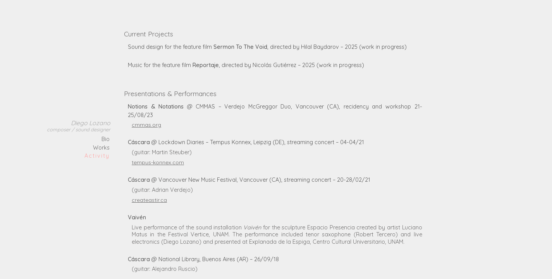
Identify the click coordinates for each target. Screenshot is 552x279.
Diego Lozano (78, 126)
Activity (97, 155)
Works (101, 147)
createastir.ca (149, 199)
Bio (105, 139)
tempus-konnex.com (158, 162)
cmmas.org (146, 124)
